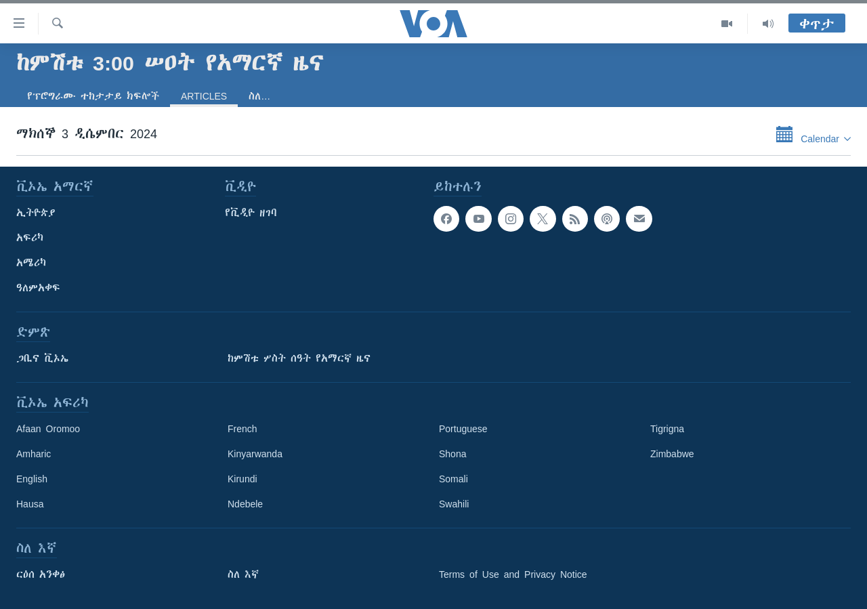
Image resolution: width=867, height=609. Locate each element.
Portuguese (463, 429)
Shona (452, 454)
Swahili (454, 504)
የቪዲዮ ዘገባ (251, 213)
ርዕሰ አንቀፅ (40, 574)
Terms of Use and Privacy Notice (513, 574)
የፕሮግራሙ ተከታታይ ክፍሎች (93, 96)
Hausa (29, 504)
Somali (453, 479)
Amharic (33, 454)
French (242, 429)
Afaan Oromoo (48, 429)
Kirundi (242, 479)
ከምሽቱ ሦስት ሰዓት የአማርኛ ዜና (299, 358)
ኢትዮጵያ (36, 213)
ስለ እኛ (243, 574)
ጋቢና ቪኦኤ (42, 358)
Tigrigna (667, 429)
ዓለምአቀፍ (38, 288)
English (31, 479)
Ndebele (245, 504)
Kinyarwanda (255, 454)
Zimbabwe (672, 454)
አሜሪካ (31, 263)
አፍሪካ (29, 238)
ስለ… (259, 96)
